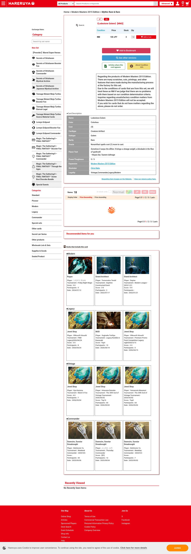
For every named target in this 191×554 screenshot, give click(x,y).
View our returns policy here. (145, 179)
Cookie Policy (90, 523)
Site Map (64, 507)
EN (107, 19)
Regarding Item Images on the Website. (117, 179)
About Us (88, 507)
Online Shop (66, 513)
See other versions (126, 58)
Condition (101, 30)
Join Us (125, 507)
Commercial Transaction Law (96, 516)
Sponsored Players (68, 519)
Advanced (166, 4)
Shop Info (65, 530)
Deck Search (66, 523)
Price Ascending (100, 197)
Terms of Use (89, 513)
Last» (153, 197)
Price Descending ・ (87, 197)
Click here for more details (133, 548)
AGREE (177, 548)
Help (63, 537)
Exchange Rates (38, 29)
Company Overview (92, 526)
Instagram (126, 519)
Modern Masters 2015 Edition (103, 164)
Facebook (126, 516)
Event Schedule (67, 526)
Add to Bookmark (126, 50)
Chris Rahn (95, 168)
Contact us (65, 533)
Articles (64, 516)
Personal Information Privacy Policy (99, 519)
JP (100, 19)
